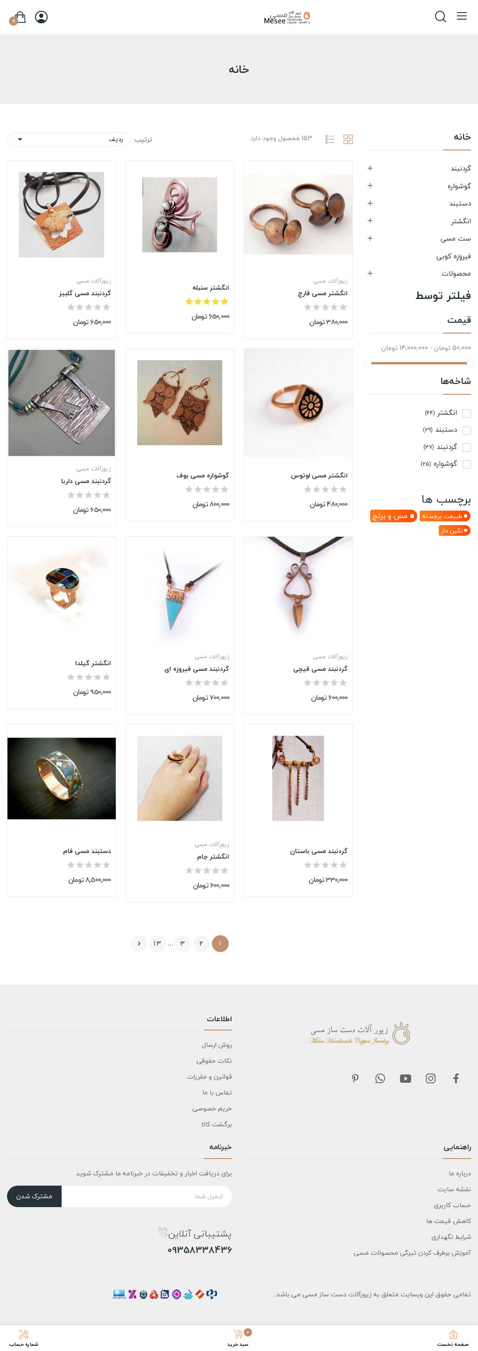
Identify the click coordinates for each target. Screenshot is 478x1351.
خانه (462, 138)
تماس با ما (217, 1092)
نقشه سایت (454, 1189)
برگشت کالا (216, 1124)
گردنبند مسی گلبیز (85, 293)
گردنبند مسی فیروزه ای (196, 669)
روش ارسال (217, 1045)
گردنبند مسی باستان (319, 851)
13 (158, 943)
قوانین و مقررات (209, 1076)
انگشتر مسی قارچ (323, 293)
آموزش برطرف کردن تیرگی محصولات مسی (412, 1253)
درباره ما (460, 1173)
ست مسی (456, 238)
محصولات (456, 273)
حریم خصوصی (212, 1108)
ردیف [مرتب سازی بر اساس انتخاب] (68, 139)
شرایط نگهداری (451, 1237)
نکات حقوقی (214, 1061)
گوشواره (459, 186)
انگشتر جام (213, 856)
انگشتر (461, 221)
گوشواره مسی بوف (202, 475)
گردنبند (460, 168)
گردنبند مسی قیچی (320, 669)
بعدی (139, 943)
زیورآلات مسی (330, 281)
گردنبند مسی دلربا (86, 481)
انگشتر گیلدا (93, 663)
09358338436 (200, 1250)
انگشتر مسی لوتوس (319, 475)
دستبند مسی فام (87, 851)
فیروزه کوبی (453, 256)
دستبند (460, 203)
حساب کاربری (452, 1205)
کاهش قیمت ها (448, 1221)
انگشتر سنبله (210, 287)
